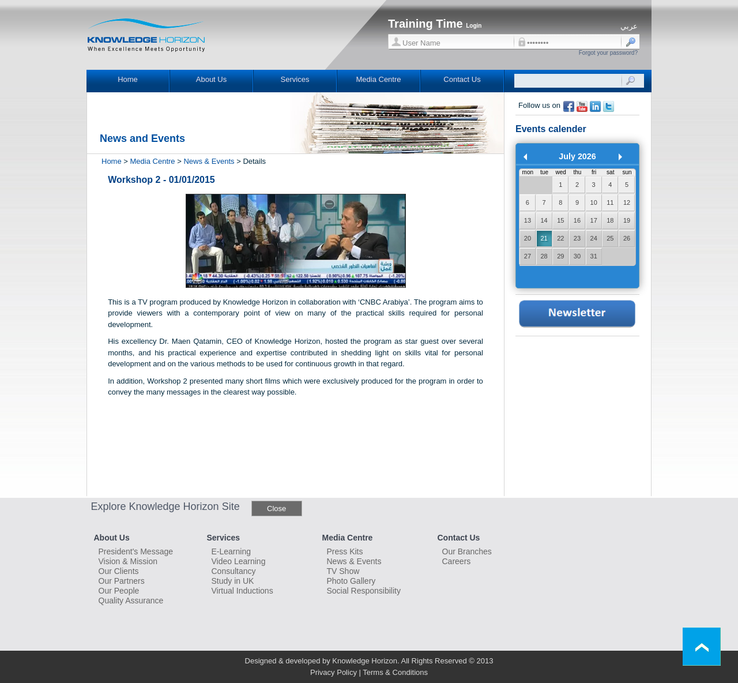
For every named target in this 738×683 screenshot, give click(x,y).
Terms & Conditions (395, 672)
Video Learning (239, 561)
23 (577, 238)
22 (560, 238)
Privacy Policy (333, 672)
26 (626, 238)
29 (560, 256)
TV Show (343, 571)
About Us (211, 79)
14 (543, 220)
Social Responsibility (364, 590)
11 (610, 202)
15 (560, 220)
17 (593, 220)
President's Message (136, 551)
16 (577, 220)
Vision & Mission (128, 561)
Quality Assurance (131, 600)
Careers (456, 561)
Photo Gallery (351, 581)
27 (527, 256)
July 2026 (577, 156)
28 (543, 256)
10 (593, 202)
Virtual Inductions (242, 590)
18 (610, 220)
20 (527, 238)
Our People (119, 590)
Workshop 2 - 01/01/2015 (161, 180)
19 (626, 220)
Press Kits (345, 551)
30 (577, 256)
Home (128, 79)
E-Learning (231, 551)
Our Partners (122, 581)
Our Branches (467, 551)
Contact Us (461, 79)
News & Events (208, 161)
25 (610, 238)
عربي (629, 26)
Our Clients (119, 571)
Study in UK (233, 581)
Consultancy (234, 571)
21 (543, 238)
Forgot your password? (608, 53)
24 (593, 238)
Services (295, 79)
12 (626, 202)
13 (527, 220)
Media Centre (378, 79)
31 (593, 256)
